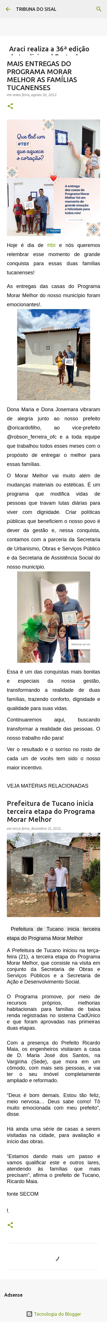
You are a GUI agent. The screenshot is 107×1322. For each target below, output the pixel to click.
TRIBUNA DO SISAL (36, 9)
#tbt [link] (51, 245)
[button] (10, 106)
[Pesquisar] (99, 9)
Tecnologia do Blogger (53, 1314)
